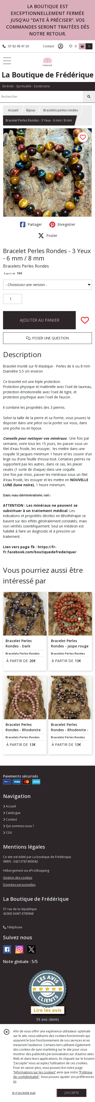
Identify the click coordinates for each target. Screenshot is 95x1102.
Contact (48, 46)
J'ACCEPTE (72, 1093)
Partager (31, 224)
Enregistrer (62, 224)
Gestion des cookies (17, 877)
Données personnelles (19, 885)
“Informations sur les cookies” (34, 1072)
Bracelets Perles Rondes (26, 266)
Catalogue (12, 813)
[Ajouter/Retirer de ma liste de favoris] (85, 320)
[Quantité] (12, 299)
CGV (7, 832)
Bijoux (30, 110)
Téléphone (12, 927)
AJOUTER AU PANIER (39, 320)
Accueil (13, 110)
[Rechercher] (89, 97)
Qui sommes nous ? (18, 826)
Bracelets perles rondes (60, 110)
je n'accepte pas (23, 1093)
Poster (47, 236)
